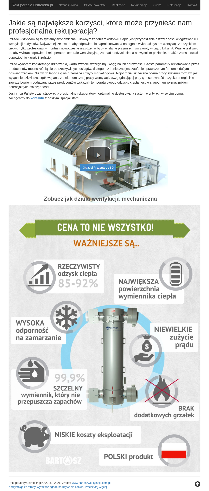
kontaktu (37, 98)
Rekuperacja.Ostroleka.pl (32, 5)
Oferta (157, 5)
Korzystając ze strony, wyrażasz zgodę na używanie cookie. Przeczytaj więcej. (58, 487)
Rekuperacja (139, 5)
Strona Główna (68, 5)
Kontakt (192, 5)
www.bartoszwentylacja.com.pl (91, 482)
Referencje (174, 5)
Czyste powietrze (95, 5)
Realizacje (118, 5)
